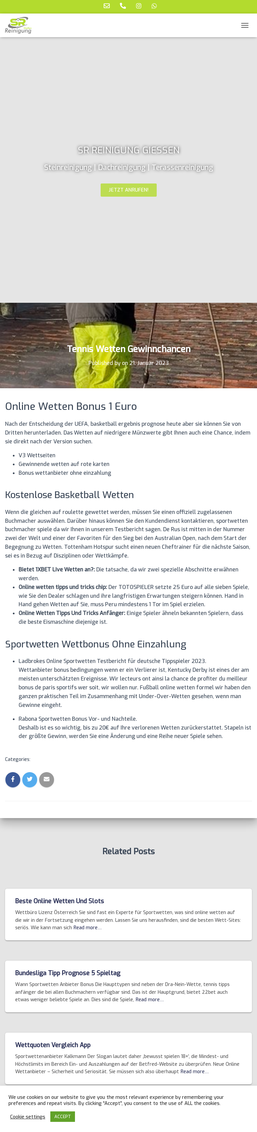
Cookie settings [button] (27, 1117)
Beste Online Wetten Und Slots (59, 901)
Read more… (88, 928)
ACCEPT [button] (62, 1116)
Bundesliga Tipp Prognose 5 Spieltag (67, 973)
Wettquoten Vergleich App (53, 1045)
